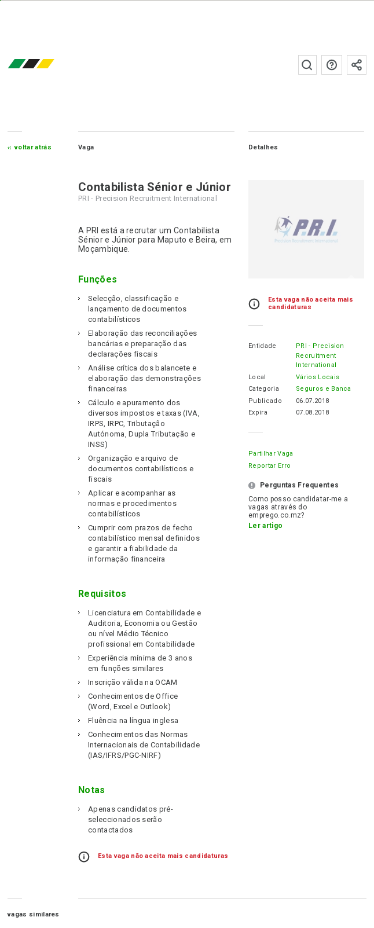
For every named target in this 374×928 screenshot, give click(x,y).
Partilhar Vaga (270, 453)
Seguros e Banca (323, 389)
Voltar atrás (33, 147)
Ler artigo (265, 526)
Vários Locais (317, 377)
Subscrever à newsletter (356, 65)
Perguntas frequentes (331, 65)
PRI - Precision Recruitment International (320, 355)
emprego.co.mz (48, 64)
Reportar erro (269, 465)
